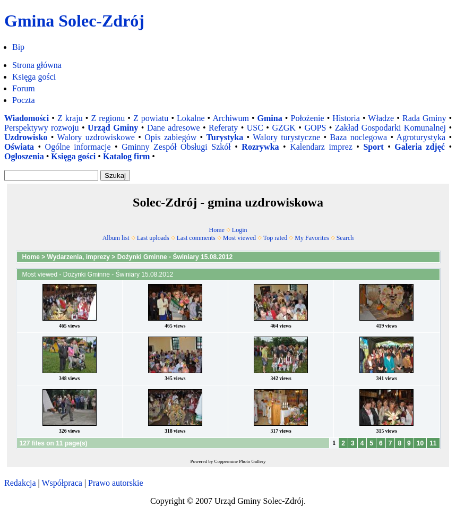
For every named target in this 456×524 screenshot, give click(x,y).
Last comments (196, 238)
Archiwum (230, 118)
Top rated (275, 238)
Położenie (307, 118)
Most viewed (239, 238)
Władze (381, 118)
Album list (116, 238)
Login (239, 230)
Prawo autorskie (115, 482)
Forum (23, 88)
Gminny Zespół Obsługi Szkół (176, 146)
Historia (346, 118)
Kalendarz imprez (321, 146)
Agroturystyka (421, 137)
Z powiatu (150, 118)
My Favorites (312, 238)
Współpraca (61, 482)
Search (345, 238)
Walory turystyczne (286, 137)
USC (255, 127)
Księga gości (34, 76)
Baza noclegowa (358, 137)
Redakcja (20, 482)
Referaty (223, 127)
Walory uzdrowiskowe (96, 137)
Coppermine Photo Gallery (240, 461)
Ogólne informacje (78, 146)
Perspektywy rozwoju (41, 127)
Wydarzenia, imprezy (78, 257)
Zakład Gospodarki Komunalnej (390, 127)
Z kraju (70, 118)
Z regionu (108, 118)
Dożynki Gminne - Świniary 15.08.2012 (175, 257)
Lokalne (190, 118)
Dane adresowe (173, 127)
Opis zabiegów (170, 137)
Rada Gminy (424, 118)
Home (217, 230)
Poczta (23, 100)
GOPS (315, 127)
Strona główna (37, 65)
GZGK (283, 127)
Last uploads (153, 238)
